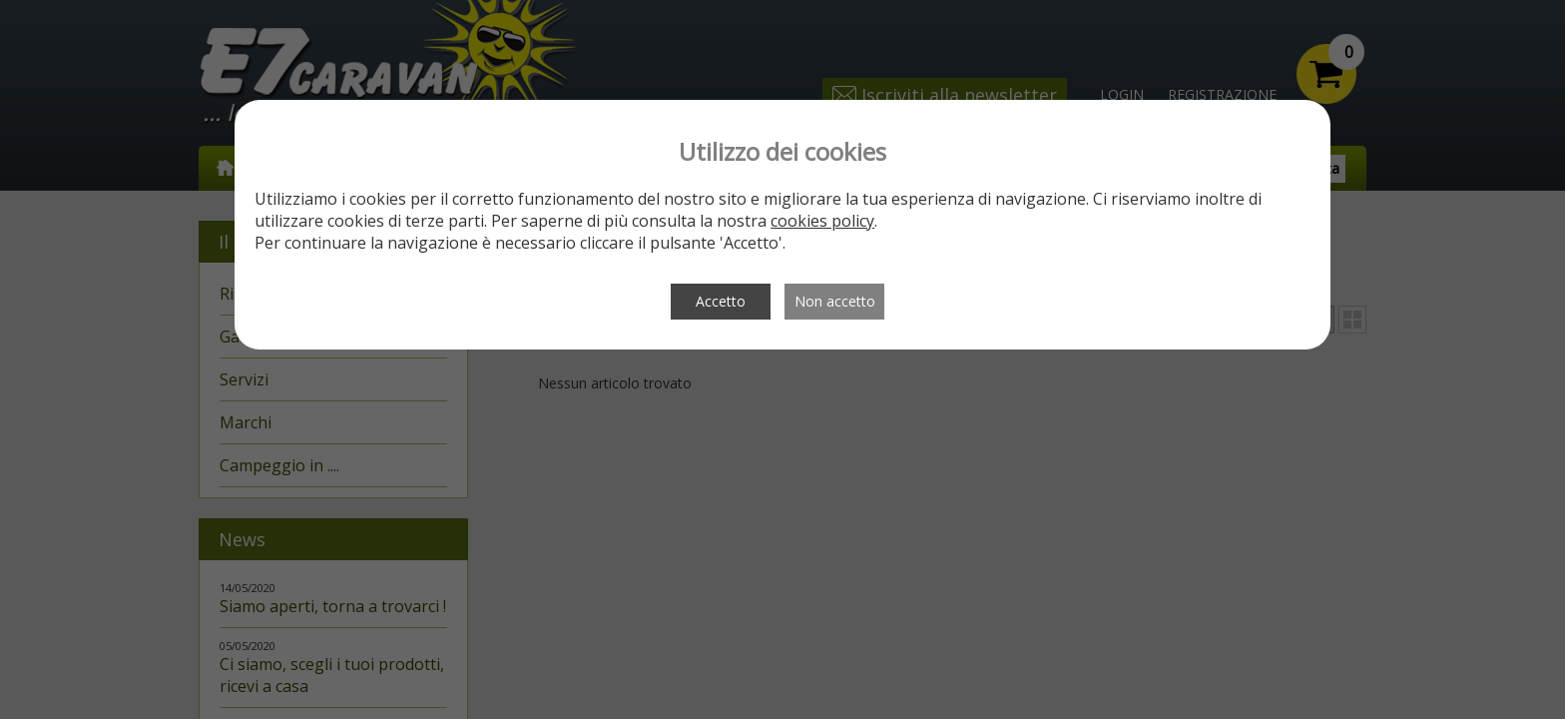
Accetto (721, 301)
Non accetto (834, 301)
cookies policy (822, 221)
